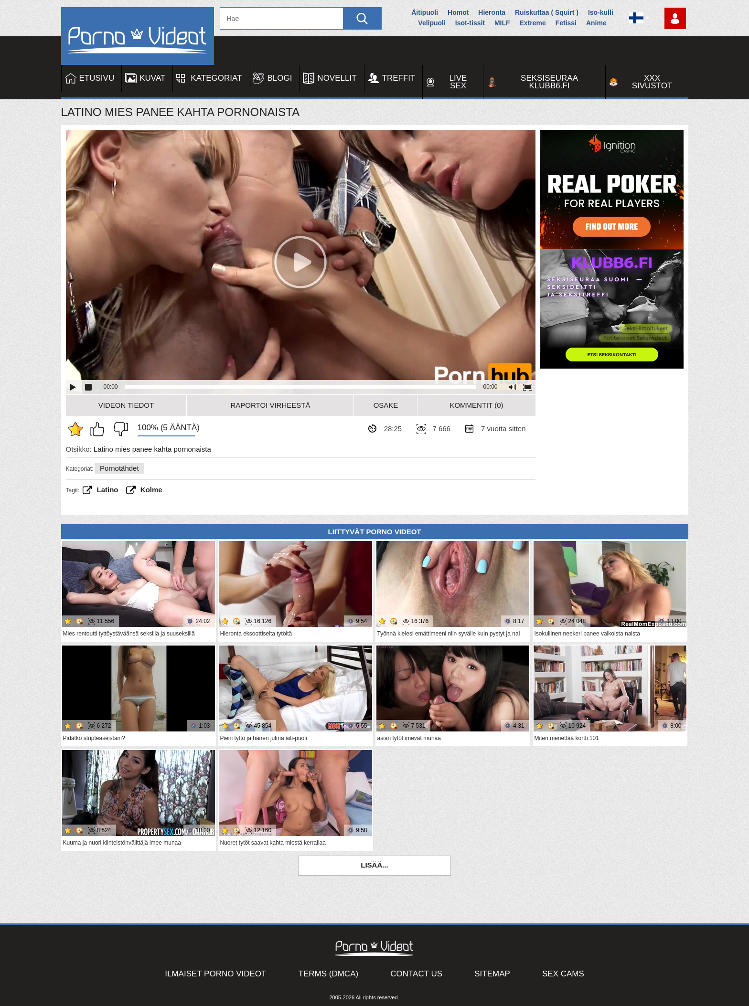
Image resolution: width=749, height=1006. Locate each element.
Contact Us (416, 973)
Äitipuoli (424, 12)
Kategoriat (216, 78)
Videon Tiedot (126, 405)
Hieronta (491, 12)
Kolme (151, 490)
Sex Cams (563, 973)
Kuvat (152, 78)
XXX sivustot (652, 82)
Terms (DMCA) (329, 973)
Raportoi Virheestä (270, 405)
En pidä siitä (118, 429)
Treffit (399, 78)
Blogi (279, 78)
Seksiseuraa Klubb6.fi (549, 82)
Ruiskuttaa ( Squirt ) (546, 12)
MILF (502, 23)
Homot (458, 12)
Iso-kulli (600, 12)
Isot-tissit (470, 23)
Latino (107, 490)
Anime (596, 23)
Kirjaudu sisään (675, 18)
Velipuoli (432, 23)
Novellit (336, 78)
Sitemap (492, 973)
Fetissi (566, 23)
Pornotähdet (119, 468)
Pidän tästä (99, 429)
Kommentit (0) (476, 405)
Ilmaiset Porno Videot (215, 973)
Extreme (532, 23)
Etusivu (97, 78)
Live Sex (458, 82)
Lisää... (374, 865)
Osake (386, 405)
